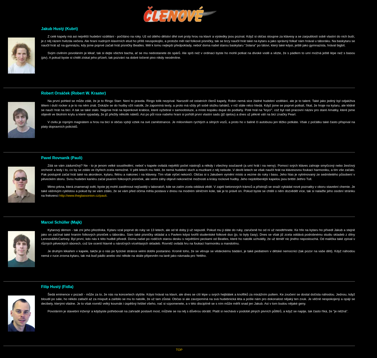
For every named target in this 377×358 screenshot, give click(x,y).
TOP (179, 350)
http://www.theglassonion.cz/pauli (83, 195)
